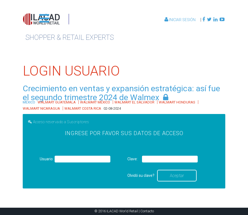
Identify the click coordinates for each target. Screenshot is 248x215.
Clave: (132, 159)
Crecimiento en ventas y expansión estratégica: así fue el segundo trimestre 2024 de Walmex (121, 93)
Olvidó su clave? (140, 175)
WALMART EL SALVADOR (134, 102)
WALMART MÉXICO (95, 102)
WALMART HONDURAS (177, 102)
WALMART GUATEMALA (57, 102)
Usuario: (47, 159)
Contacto (147, 211)
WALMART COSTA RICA (82, 108)
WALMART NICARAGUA (41, 108)
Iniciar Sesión (180, 20)
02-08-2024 (112, 108)
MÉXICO (29, 102)
